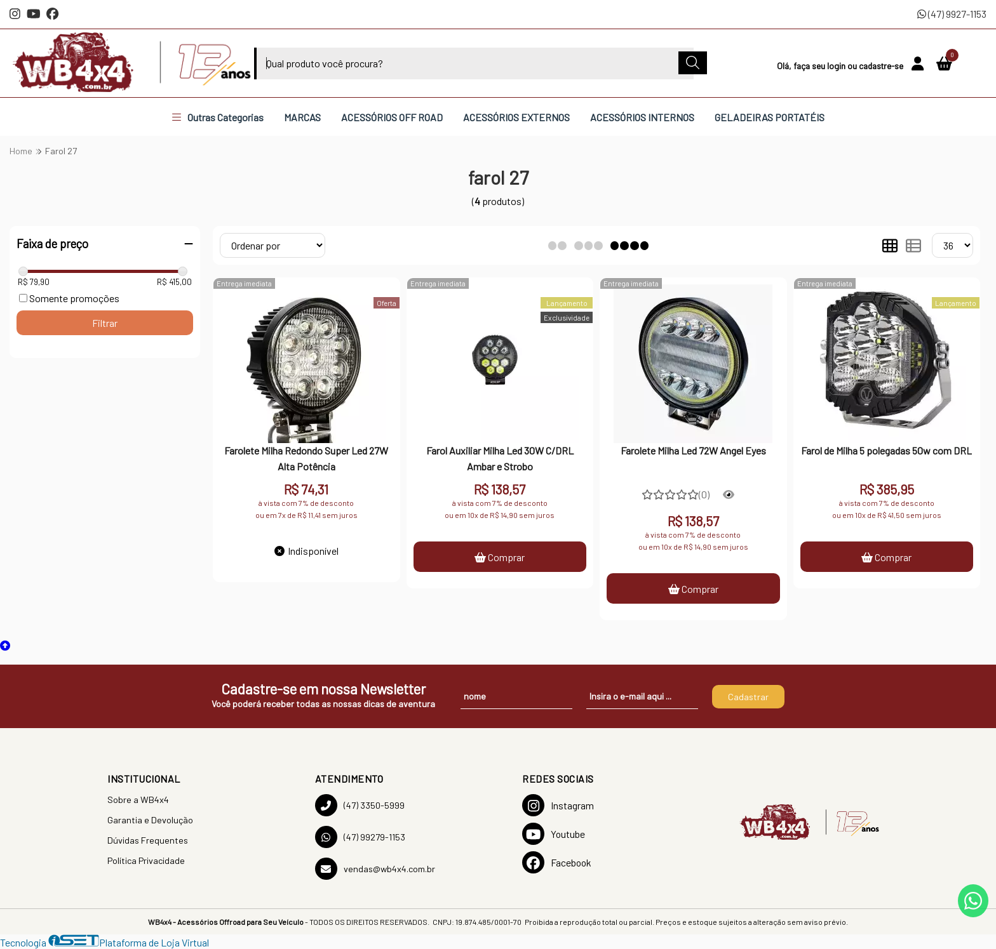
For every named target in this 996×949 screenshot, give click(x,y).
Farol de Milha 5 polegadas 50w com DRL (886, 450)
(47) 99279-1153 (360, 837)
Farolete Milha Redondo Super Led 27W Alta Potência (306, 458)
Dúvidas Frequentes (147, 840)
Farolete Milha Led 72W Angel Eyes (693, 450)
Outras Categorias (218, 117)
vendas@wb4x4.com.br (375, 869)
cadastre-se (882, 65)
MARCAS (302, 117)
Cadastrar (748, 696)
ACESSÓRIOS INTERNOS (642, 117)
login (837, 65)
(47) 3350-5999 (360, 805)
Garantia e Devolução (150, 819)
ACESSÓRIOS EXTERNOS (516, 117)
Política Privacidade (146, 860)
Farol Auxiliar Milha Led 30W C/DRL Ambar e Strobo (500, 458)
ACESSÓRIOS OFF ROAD (392, 117)
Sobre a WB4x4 (138, 799)
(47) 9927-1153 (951, 14)
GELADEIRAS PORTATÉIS (769, 117)
